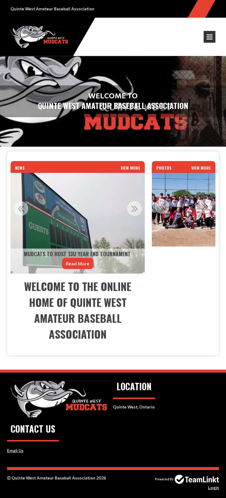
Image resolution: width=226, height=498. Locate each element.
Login (213, 487)
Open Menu (209, 37)
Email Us (15, 450)
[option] (78, 223)
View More (130, 168)
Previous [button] (21, 208)
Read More (77, 263)
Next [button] (134, 208)
